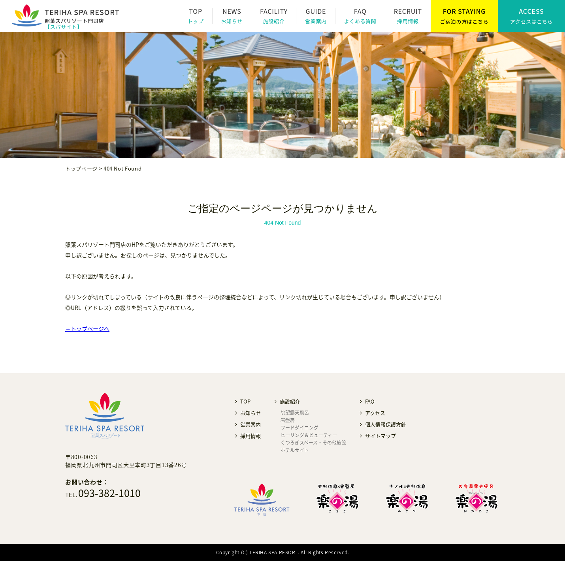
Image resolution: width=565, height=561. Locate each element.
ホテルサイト (295, 450)
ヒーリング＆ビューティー (309, 435)
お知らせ (232, 21)
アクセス (375, 413)
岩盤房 (288, 420)
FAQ (370, 401)
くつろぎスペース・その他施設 (313, 442)
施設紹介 (274, 21)
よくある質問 (360, 21)
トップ (196, 21)
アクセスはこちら (531, 21)
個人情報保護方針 (385, 424)
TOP (245, 401)
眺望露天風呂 (295, 412)
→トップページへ (87, 328)
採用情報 (408, 21)
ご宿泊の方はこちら (464, 21)
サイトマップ (380, 435)
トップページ (81, 168)
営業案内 (316, 21)
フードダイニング (299, 427)
